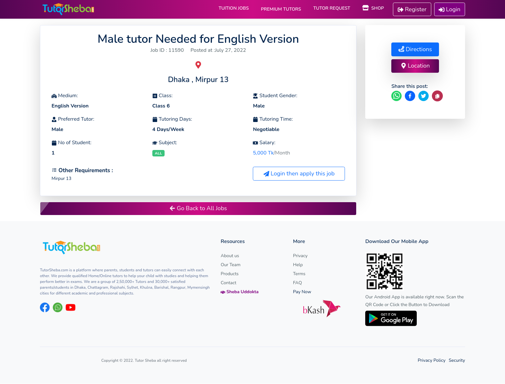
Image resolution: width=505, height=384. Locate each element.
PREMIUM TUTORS (281, 9)
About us (230, 256)
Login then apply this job (299, 174)
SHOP (373, 8)
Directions (415, 49)
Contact (228, 283)
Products (230, 274)
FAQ (297, 283)
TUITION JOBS (234, 8)
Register (412, 9)
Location (415, 66)
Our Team (230, 265)
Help (298, 265)
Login (449, 9)
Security (457, 361)
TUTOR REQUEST (331, 8)
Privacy (300, 256)
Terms (299, 274)
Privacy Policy (431, 361)
